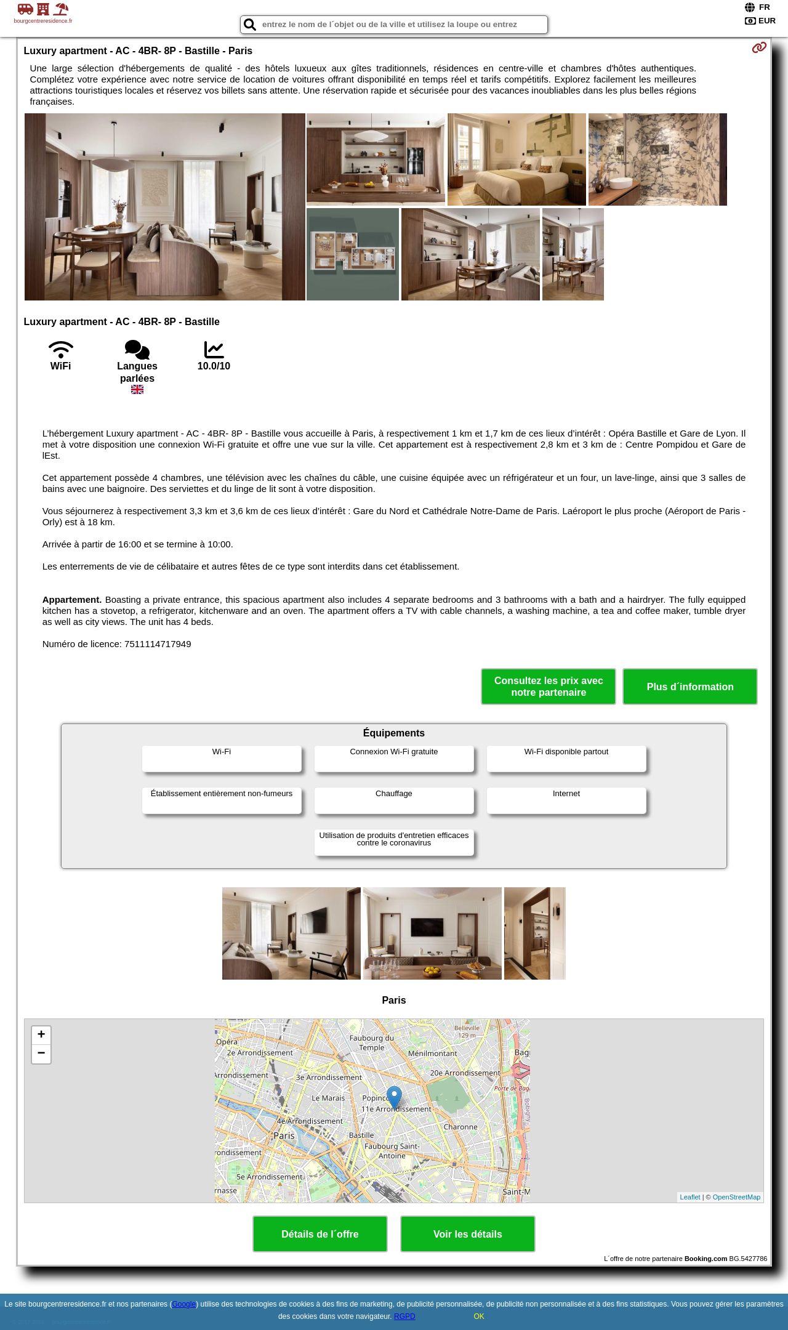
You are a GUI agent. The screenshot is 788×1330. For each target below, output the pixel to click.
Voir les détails (467, 1234)
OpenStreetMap (737, 1197)
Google (184, 1304)
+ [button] (41, 1035)
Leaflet (690, 1197)
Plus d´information (690, 687)
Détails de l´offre (319, 1234)
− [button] (41, 1054)
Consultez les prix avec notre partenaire (548, 686)
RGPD (405, 1316)
